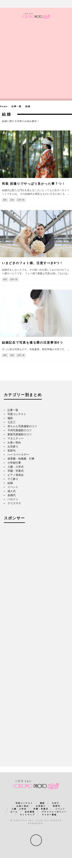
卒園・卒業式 (15, 470)
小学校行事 (14, 462)
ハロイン (12, 499)
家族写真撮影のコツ (19, 434)
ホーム (14, 812)
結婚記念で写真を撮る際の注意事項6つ (32, 342)
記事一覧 (20, 200)
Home (4, 106)
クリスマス (14, 503)
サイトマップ (27, 815)
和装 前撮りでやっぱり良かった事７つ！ (33, 183)
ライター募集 (49, 815)
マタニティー (15, 438)
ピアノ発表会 (15, 474)
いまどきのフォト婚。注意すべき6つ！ (32, 263)
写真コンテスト (16, 414)
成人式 (11, 491)
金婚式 (11, 495)
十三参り (12, 478)
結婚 (12, 200)
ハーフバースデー (18, 454)
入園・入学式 (15, 466)
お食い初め (14, 442)
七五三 (11, 422)
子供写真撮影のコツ (19, 430)
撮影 (5, 200)
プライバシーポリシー (54, 812)
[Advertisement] (36, 62)
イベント (12, 487)
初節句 (11, 450)
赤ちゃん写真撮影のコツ (22, 426)
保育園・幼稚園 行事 (20, 458)
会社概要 (30, 812)
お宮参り (12, 446)
